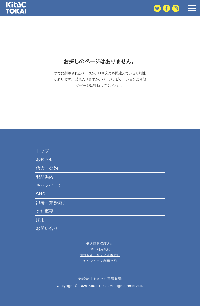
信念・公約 (47, 168)
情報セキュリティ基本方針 (100, 255)
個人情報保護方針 (100, 243)
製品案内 (45, 177)
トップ (42, 151)
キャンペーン (49, 185)
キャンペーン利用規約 (100, 260)
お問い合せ (47, 228)
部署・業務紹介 (51, 202)
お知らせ (45, 159)
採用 (40, 220)
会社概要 (45, 211)
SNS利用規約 (100, 249)
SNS (40, 194)
